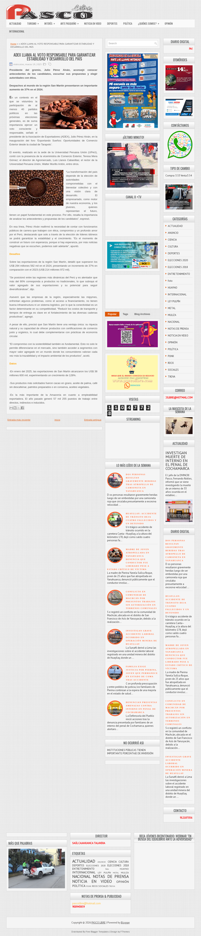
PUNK (171, 356)
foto (170, 280)
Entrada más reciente (18, 419)
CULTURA (173, 246)
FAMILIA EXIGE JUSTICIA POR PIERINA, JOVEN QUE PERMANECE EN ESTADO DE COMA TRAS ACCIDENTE (142, 673)
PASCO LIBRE (98, 922)
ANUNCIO (173, 233)
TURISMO (34, 22)
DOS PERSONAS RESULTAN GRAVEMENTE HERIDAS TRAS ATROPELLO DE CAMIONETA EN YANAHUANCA (175, 550)
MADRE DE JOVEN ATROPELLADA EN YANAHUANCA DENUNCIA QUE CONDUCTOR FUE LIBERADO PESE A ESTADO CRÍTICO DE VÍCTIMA (128, 559)
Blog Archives (142, 314)
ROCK (171, 363)
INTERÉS (51, 22)
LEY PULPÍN (174, 301)
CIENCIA (172, 239)
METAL (171, 308)
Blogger (125, 922)
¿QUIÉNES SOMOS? (150, 22)
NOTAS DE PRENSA (178, 328)
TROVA (171, 376)
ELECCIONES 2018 (178, 267)
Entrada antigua (92, 419)
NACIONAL (174, 322)
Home (13, 43)
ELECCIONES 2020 (178, 260)
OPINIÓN (169, 23)
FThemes (125, 931)
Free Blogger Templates (97, 931)
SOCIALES (173, 369)
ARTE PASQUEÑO (70, 22)
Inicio (57, 419)
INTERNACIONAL (16, 31)
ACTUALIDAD (15, 23)
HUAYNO (172, 287)
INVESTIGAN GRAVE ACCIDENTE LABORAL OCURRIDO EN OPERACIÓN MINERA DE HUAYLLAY (141, 637)
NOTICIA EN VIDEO (92, 23)
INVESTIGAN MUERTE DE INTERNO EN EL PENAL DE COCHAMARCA (177, 460)
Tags (125, 314)
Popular (112, 314)
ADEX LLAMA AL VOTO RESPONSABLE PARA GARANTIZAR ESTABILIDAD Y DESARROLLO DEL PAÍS (54, 57)
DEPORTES (112, 23)
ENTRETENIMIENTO (179, 274)
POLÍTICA (127, 23)
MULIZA (172, 315)
